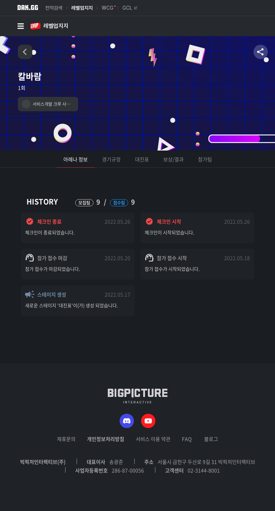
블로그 (211, 438)
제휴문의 (66, 438)
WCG (108, 7)
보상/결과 (173, 159)
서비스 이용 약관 (153, 438)
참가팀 (205, 159)
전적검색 (53, 7)
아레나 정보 (75, 159)
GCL (129, 7)
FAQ (187, 438)
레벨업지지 (82, 7)
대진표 (142, 159)
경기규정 (111, 159)
